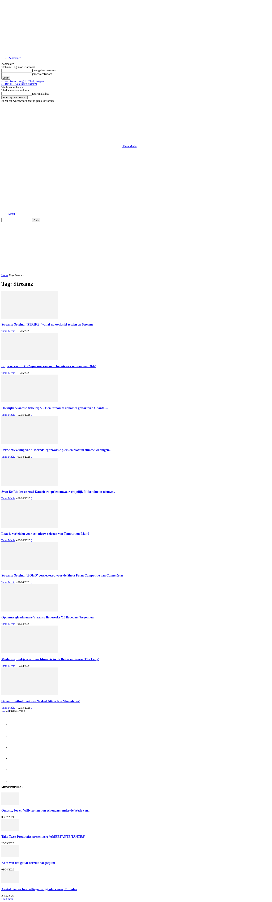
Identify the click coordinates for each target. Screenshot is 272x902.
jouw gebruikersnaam (44, 70)
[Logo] (62, 207)
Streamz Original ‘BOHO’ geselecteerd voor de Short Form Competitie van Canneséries (62, 575)
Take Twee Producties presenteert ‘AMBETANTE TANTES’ (43, 836)
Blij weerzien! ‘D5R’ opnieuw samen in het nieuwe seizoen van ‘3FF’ (48, 366)
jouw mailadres (40, 93)
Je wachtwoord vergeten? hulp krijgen (22, 81)
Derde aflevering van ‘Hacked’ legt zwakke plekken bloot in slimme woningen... (56, 450)
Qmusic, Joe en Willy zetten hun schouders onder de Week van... (45, 810)
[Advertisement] (64, 155)
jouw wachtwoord (42, 73)
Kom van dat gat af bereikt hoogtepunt (28, 863)
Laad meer (7, 898)
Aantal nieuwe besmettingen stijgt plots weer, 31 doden (39, 889)
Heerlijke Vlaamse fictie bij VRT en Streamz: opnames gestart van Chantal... (54, 408)
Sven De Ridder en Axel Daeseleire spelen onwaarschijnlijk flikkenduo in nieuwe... (58, 491)
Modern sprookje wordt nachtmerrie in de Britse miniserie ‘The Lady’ (50, 659)
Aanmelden (14, 58)
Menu (11, 213)
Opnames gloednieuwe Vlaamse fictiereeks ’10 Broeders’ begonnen (47, 617)
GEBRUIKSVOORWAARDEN (19, 84)
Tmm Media (8, 330)
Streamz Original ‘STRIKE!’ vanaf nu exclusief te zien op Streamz (47, 324)
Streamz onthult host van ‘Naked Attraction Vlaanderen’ (40, 701)
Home (4, 275)
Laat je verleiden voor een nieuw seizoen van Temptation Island (45, 533)
